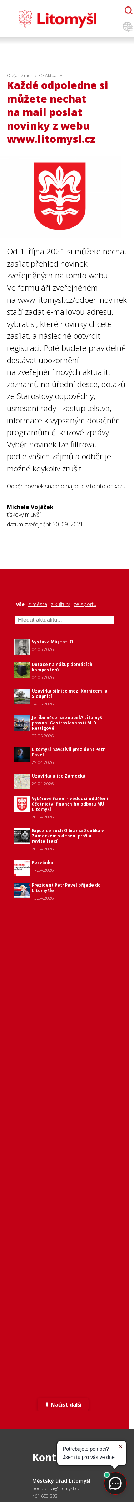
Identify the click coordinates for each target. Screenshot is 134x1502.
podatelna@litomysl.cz (56, 1488)
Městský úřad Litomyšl (61, 1480)
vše (20, 604)
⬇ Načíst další (63, 1405)
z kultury (60, 604)
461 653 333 (45, 1496)
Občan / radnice (23, 75)
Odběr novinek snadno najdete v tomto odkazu (66, 486)
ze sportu (85, 604)
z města (37, 604)
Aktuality (53, 75)
